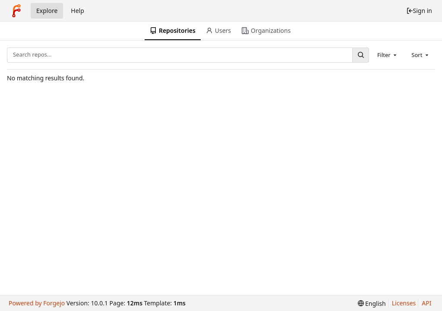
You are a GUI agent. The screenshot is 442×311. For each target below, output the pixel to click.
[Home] (16, 11)
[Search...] (360, 55)
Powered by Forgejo (37, 303)
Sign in (419, 10)
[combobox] (387, 55)
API (426, 303)
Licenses (404, 303)
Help (77, 10)
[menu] (372, 303)
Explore (46, 10)
